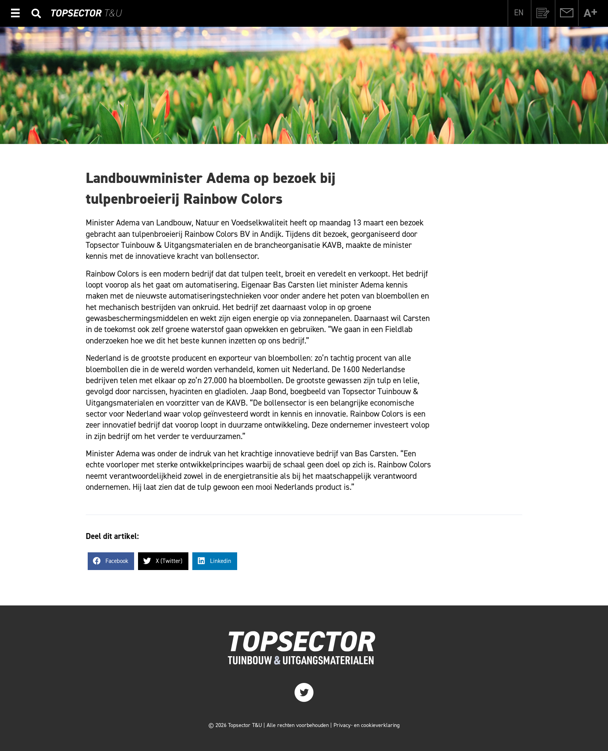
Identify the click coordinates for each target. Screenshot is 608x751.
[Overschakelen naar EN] (518, 12)
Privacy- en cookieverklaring (366, 725)
